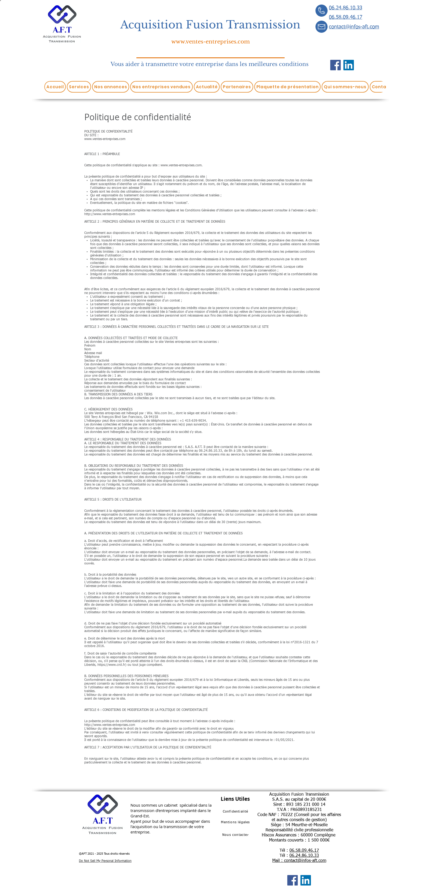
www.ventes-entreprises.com (210, 41)
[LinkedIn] (348, 65)
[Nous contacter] (236, 835)
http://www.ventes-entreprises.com (109, 214)
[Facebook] (335, 65)
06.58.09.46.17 (304, 850)
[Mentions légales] (236, 822)
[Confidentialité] (236, 811)
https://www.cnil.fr (111, 665)
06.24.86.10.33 (304, 856)
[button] (79, 87)
